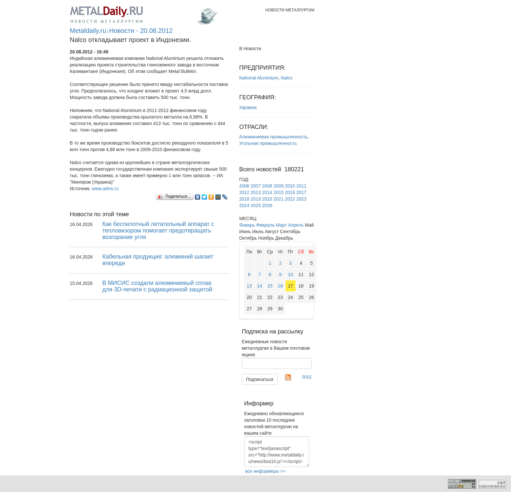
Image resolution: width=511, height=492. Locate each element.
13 (249, 285)
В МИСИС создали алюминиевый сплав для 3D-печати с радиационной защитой (157, 286)
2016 (290, 192)
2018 (244, 199)
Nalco (287, 77)
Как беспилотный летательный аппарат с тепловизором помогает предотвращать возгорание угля (158, 230)
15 (270, 285)
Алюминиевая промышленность (273, 136)
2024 (244, 205)
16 (280, 285)
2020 (267, 199)
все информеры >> (265, 471)
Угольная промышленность (268, 143)
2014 (267, 192)
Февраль (265, 225)
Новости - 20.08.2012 (141, 30)
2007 (256, 186)
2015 (278, 192)
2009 (278, 186)
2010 (290, 186)
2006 (244, 186)
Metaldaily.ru (88, 30)
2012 (244, 192)
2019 (256, 199)
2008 (267, 186)
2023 (301, 199)
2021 (278, 199)
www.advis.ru (105, 188)
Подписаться (259, 379)
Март (281, 225)
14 (259, 285)
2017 (301, 192)
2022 (290, 199)
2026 (267, 205)
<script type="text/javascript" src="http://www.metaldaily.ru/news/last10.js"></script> (276, 451)
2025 (256, 205)
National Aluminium (258, 77)
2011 (301, 186)
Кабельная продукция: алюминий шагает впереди (157, 259)
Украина (247, 107)
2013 (256, 192)
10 (290, 274)
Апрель (296, 225)
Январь (247, 225)
